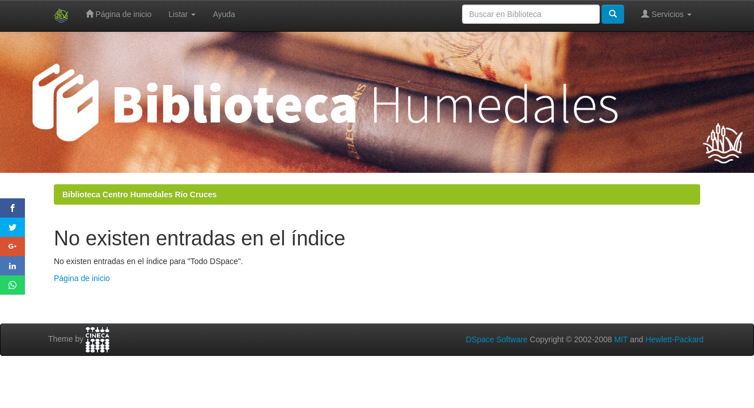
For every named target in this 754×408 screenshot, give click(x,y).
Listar (182, 14)
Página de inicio (119, 14)
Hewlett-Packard (674, 339)
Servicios (666, 14)
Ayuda (224, 14)
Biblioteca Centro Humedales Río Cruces (139, 194)
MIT (621, 339)
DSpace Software (497, 339)
